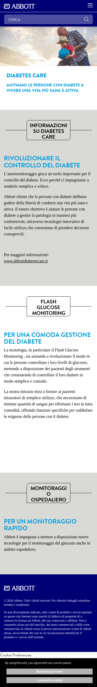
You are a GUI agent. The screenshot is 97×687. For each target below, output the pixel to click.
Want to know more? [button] (49, 672)
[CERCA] (48, 19)
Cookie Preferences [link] (16, 655)
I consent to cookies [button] (49, 680)
